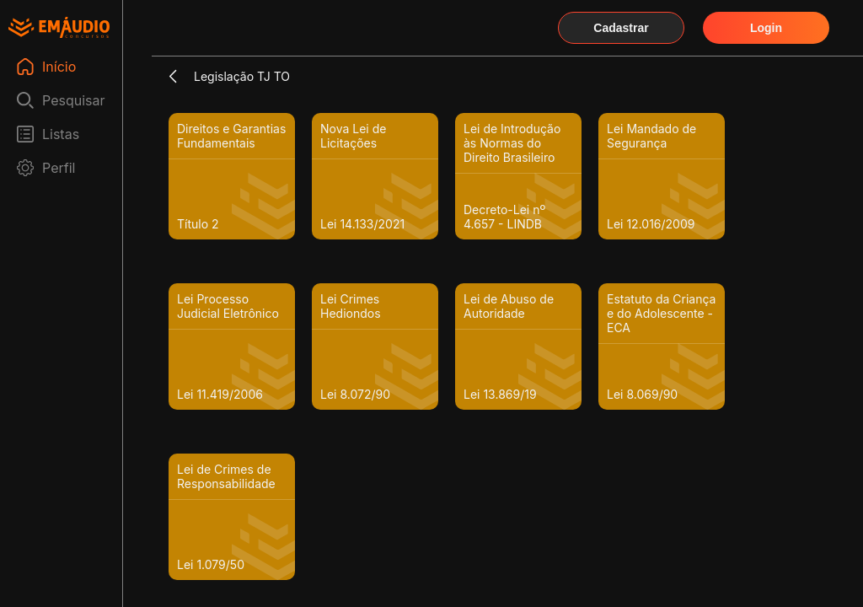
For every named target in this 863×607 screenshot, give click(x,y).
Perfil (58, 167)
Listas (60, 134)
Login (766, 28)
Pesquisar (73, 100)
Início (59, 66)
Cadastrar (620, 28)
